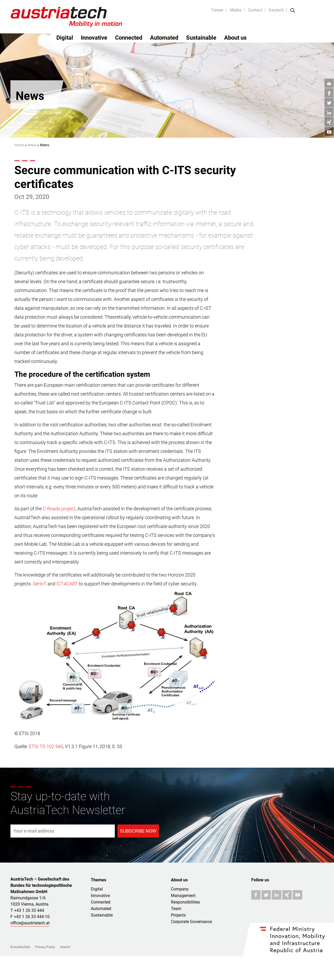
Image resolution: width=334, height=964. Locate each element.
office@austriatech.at (30, 922)
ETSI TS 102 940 (46, 746)
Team (176, 908)
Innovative (94, 37)
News (32, 145)
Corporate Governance (191, 921)
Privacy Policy (45, 947)
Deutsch (276, 10)
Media (235, 10)
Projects (178, 915)
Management (183, 895)
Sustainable (201, 37)
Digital (64, 37)
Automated (164, 37)
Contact (255, 10)
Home (19, 145)
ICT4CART (67, 583)
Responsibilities (185, 902)
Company (180, 889)
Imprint (65, 947)
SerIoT (39, 583)
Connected (128, 37)
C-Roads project (59, 508)
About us (235, 37)
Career (217, 10)
